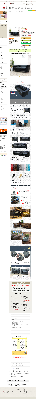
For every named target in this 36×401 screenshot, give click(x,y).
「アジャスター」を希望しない (30, 33)
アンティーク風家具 (12, 11)
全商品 (11, 370)
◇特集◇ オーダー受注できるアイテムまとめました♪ (16, 376)
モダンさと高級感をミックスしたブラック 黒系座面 (25, 373)
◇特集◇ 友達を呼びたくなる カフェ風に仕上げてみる (16, 374)
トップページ (10, 11)
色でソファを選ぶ (19, 373)
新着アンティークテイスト (14, 370)
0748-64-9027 (14, 368)
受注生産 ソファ (21, 376)
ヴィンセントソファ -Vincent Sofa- (20, 11)
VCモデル (24, 371)
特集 (11, 374)
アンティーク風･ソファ (16, 373)
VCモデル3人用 (26, 371)
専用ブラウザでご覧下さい (18, 394)
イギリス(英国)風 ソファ (16, 11)
